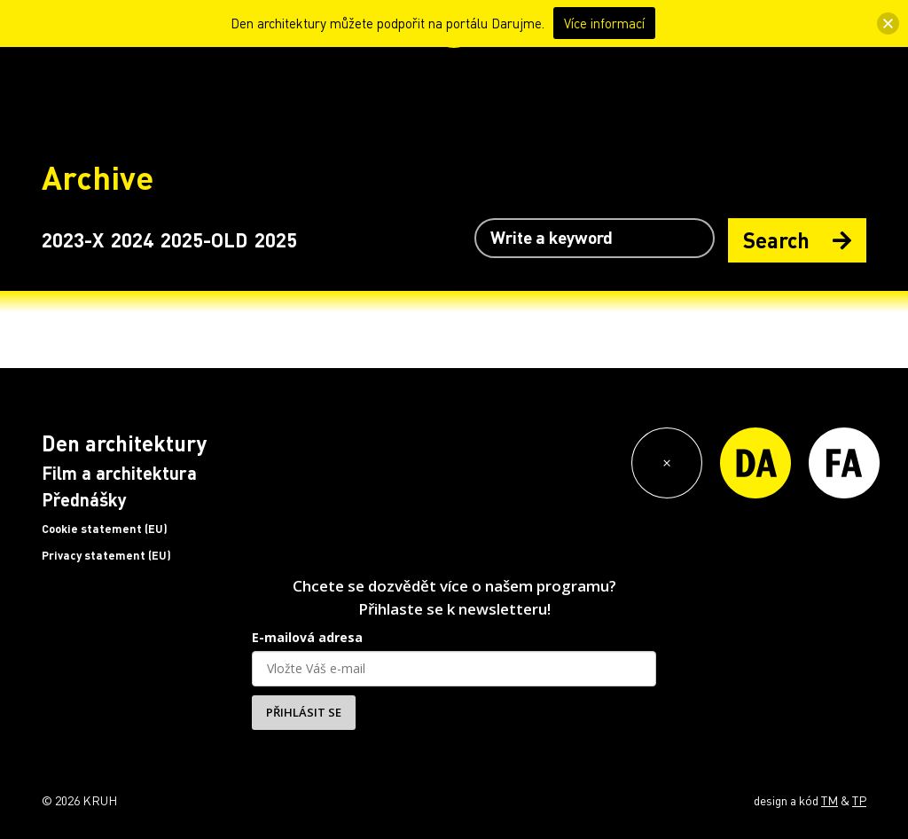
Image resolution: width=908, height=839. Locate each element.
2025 (275, 239)
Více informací (604, 23)
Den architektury (124, 443)
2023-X (73, 239)
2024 (132, 239)
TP (859, 800)
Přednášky (84, 499)
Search (797, 240)
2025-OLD (203, 239)
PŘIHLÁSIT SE (303, 712)
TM (829, 800)
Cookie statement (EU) (105, 528)
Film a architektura (119, 472)
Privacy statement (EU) (106, 555)
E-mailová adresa (307, 637)
